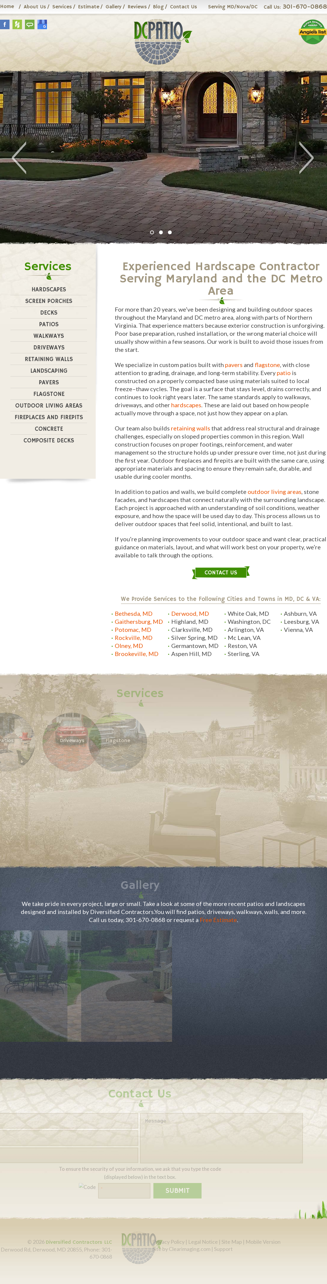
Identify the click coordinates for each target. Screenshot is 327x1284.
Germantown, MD (194, 645)
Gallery (114, 7)
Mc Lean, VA (244, 637)
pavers (234, 364)
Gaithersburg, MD (139, 621)
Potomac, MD (133, 629)
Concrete (49, 429)
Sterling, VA (244, 653)
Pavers (49, 382)
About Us (35, 7)
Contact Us (183, 7)
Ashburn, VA (300, 613)
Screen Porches (48, 301)
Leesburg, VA (301, 621)
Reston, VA (242, 645)
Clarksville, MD (192, 629)
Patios (49, 324)
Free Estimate (218, 919)
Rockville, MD (134, 637)
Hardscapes (49, 289)
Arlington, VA (246, 629)
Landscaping (48, 371)
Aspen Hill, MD (191, 653)
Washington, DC (249, 621)
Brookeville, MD (136, 653)
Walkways (49, 336)
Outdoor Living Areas (48, 406)
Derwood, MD (190, 613)
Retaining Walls (49, 359)
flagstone (267, 364)
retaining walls (190, 428)
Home (7, 7)
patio (284, 372)
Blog (158, 7)
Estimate (88, 7)
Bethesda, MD (134, 613)
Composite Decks (48, 440)
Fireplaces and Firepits (49, 417)
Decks (48, 313)
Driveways (49, 348)
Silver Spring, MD (194, 637)
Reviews (137, 7)
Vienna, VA (298, 629)
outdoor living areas (274, 491)
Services (62, 7)
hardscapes (186, 404)
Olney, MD (129, 645)
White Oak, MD (248, 613)
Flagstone (49, 394)
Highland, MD (189, 621)
